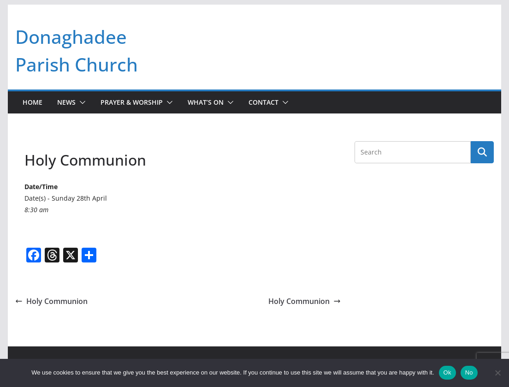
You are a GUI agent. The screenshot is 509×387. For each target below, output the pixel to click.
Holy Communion (51, 301)
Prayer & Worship (132, 102)
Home (32, 102)
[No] (497, 372)
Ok (447, 372)
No (469, 372)
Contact (263, 102)
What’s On (206, 102)
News (66, 102)
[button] (81, 102)
